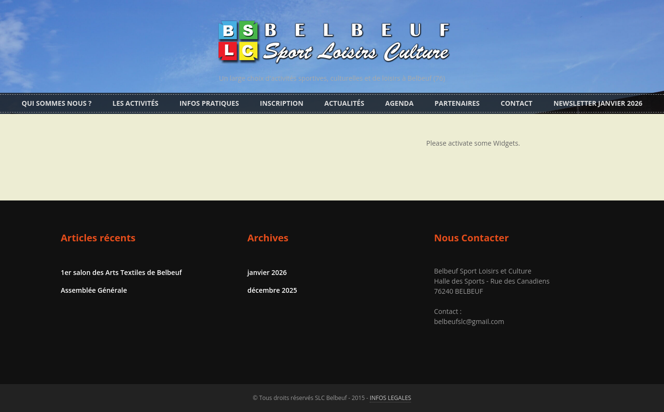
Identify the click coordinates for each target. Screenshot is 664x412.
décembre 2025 (272, 290)
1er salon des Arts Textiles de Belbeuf (121, 272)
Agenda (399, 103)
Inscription (281, 103)
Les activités (135, 103)
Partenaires (457, 103)
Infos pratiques (209, 103)
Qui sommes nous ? (57, 103)
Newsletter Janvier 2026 (598, 103)
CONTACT (516, 103)
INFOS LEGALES (390, 398)
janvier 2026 (267, 272)
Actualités (344, 103)
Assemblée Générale (94, 290)
